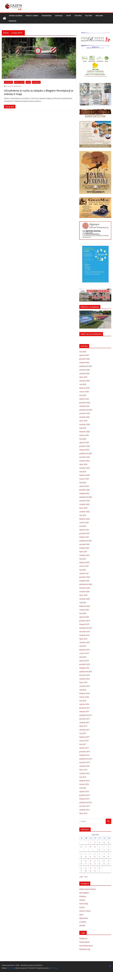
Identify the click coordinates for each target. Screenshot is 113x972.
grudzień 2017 (84, 708)
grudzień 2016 (84, 751)
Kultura (88, 16)
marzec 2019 (84, 653)
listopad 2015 (84, 799)
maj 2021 (82, 559)
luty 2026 (82, 352)
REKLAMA (99, 16)
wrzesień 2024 (84, 413)
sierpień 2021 (84, 548)
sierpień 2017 (84, 722)
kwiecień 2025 (84, 388)
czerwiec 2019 (84, 642)
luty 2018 (82, 701)
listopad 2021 (84, 537)
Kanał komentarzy (86, 946)
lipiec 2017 (83, 726)
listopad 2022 (84, 493)
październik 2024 (85, 410)
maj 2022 (82, 515)
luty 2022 (82, 526)
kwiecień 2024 (84, 432)
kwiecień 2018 (84, 693)
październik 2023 (85, 453)
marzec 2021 (84, 566)
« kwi (81, 877)
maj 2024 (82, 428)
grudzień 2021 (84, 533)
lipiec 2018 (83, 682)
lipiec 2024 (83, 421)
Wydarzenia (47, 16)
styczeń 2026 (84, 355)
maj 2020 (82, 602)
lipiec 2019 (83, 639)
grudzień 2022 (84, 490)
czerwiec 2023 (84, 468)
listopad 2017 (84, 711)
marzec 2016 (84, 784)
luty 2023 (82, 482)
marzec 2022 (84, 522)
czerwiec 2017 (84, 730)
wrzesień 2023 (84, 457)
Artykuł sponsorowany (87, 889)
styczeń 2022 (84, 530)
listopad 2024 (84, 406)
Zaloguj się (83, 938)
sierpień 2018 (84, 679)
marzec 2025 (84, 392)
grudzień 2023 (84, 446)
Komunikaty (8, 82)
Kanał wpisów (84, 942)
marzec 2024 (84, 435)
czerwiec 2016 (84, 773)
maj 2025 (82, 384)
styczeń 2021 (84, 573)
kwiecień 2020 (84, 606)
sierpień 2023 (84, 461)
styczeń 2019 (84, 661)
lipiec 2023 (83, 464)
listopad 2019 (84, 624)
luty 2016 (82, 788)
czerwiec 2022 (84, 512)
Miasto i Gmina (32, 16)
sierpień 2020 (84, 591)
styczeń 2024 (84, 442)
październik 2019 (85, 628)
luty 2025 (82, 395)
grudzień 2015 (84, 795)
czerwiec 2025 (84, 381)
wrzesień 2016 (84, 762)
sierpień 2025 (84, 373)
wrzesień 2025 (84, 370)
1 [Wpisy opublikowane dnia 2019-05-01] (90, 842)
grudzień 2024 (84, 402)
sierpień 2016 (84, 766)
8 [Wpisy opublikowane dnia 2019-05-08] (90, 847)
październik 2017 (85, 715)
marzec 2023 (84, 479)
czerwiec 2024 (84, 424)
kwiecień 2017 (84, 737)
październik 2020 (85, 584)
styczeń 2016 (84, 791)
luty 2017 (82, 744)
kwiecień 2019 (84, 650)
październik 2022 (85, 497)
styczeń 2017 (84, 748)
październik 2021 (85, 541)
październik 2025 (85, 366)
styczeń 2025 (84, 399)
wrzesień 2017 (84, 719)
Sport (68, 16)
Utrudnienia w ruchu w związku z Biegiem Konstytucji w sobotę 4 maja (38, 92)
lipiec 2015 (83, 813)
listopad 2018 (84, 668)
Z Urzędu (82, 922)
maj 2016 (82, 777)
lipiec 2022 (83, 508)
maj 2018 (82, 690)
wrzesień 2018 (84, 675)
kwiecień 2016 (84, 781)
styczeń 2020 (84, 617)
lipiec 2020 (83, 595)
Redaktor (19, 86)
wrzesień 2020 (84, 588)
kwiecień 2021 (84, 562)
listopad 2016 (84, 755)
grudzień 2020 (84, 577)
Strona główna (15, 16)
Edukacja (59, 16)
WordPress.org (84, 949)
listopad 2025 (84, 362)
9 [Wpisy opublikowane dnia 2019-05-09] (94, 847)
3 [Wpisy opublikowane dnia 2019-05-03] (99, 842)
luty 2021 (82, 570)
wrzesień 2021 (84, 544)
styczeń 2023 (84, 486)
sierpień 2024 (84, 417)
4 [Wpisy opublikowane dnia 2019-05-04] (104, 842)
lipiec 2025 (83, 377)
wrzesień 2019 (84, 631)
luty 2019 (82, 657)
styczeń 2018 (84, 704)
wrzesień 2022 (84, 501)
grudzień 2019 (84, 621)
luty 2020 (82, 613)
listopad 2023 (84, 450)
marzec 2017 (84, 741)
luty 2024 (82, 439)
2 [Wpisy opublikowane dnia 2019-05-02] (94, 842)
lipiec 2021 (83, 552)
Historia (78, 16)
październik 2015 (85, 802)
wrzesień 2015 (84, 806)
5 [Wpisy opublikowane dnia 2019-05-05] (108, 842)
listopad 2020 (84, 581)
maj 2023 (82, 472)
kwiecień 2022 (84, 519)
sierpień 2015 (84, 810)
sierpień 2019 (84, 635)
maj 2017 (82, 733)
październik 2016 (85, 759)
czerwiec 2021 (84, 555)
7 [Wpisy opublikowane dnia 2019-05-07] (85, 847)
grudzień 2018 (84, 664)
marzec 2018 (84, 697)
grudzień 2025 (84, 359)
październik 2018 (85, 671)
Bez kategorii (84, 893)
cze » (86, 877)
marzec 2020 (84, 610)
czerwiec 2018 (84, 686)
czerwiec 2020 (84, 599)
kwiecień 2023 (84, 475)
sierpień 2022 (84, 504)
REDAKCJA (12, 21)
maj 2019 (82, 646)
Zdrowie (82, 925)
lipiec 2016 (83, 770)
